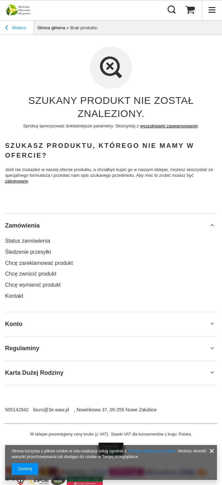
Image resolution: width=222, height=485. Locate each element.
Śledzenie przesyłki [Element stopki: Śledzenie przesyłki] (28, 252)
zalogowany (16, 181)
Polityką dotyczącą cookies (152, 451)
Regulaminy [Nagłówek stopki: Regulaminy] (22, 348)
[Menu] (212, 10)
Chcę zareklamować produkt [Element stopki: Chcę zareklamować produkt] (39, 263)
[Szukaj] (171, 10)
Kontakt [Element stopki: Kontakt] (14, 296)
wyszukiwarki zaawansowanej (169, 125)
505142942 (17, 409)
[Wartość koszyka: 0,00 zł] (190, 10)
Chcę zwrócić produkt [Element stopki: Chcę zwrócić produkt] (30, 274)
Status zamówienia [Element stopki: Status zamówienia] (27, 241)
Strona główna (51, 27)
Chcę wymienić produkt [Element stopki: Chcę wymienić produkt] (32, 285)
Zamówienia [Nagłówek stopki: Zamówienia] (22, 225)
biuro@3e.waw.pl (51, 409)
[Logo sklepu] (18, 10)
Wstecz (15, 28)
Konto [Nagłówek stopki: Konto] (14, 324)
